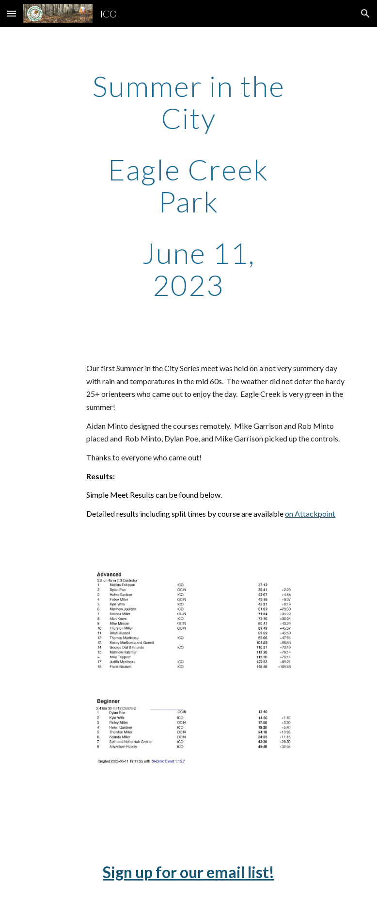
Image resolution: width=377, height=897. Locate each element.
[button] (11, 13)
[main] (188, 185)
